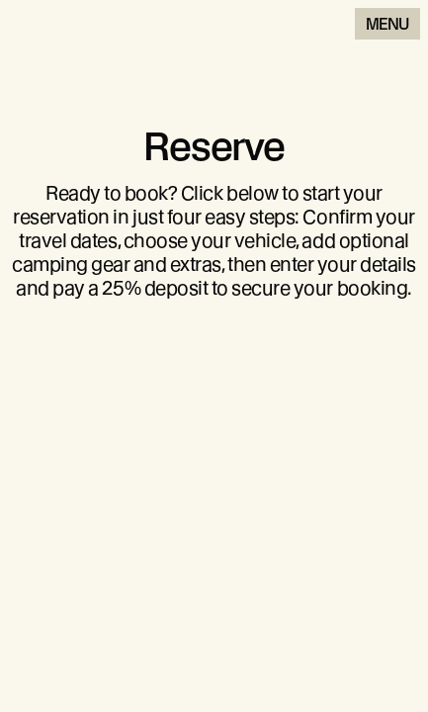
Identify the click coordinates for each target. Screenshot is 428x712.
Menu (387, 24)
